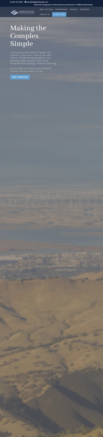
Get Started (20, 77)
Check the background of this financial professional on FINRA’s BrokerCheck (63, 5)
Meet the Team (46, 9)
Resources (84, 9)
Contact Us (45, 14)
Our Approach (61, 9)
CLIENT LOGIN (59, 14)
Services (73, 9)
